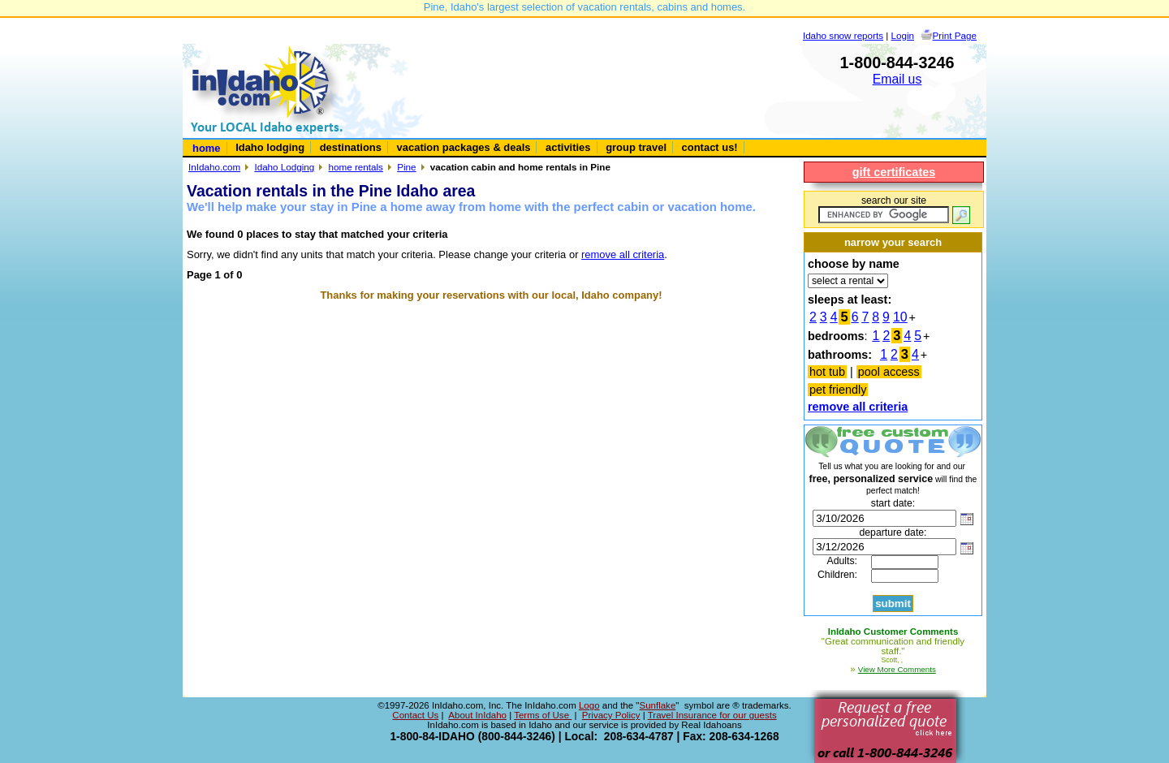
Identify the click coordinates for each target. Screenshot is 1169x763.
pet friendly (837, 389)
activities (568, 147)
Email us (897, 79)
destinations (351, 147)
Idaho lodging (269, 147)
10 (900, 317)
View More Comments (897, 669)
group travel (636, 147)
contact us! (710, 147)
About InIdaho (477, 715)
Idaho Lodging (284, 167)
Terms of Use (543, 715)
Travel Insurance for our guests (712, 715)
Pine (406, 167)
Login (903, 35)
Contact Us (415, 715)
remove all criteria (622, 254)
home (206, 148)
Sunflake (657, 705)
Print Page (955, 35)
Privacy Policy (611, 715)
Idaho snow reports (843, 35)
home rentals (356, 167)
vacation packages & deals (464, 147)
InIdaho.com (214, 167)
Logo (589, 705)
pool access (889, 371)
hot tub (827, 371)
